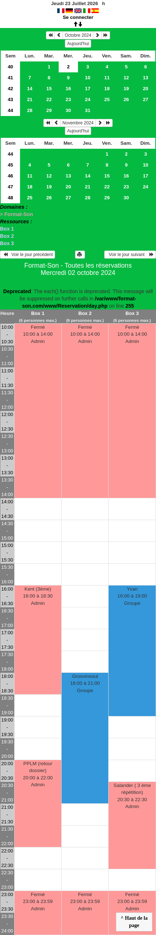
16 (68, 88)
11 (107, 77)
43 (10, 99)
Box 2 (7, 236)
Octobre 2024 (78, 35)
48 (10, 197)
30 (68, 110)
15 (49, 88)
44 (10, 110)
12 (126, 77)
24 (87, 99)
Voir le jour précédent (27, 254)
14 (29, 88)
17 (87, 88)
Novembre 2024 (77, 122)
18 (107, 88)
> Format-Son (16, 214)
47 (10, 186)
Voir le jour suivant (130, 254)
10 (87, 77)
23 (68, 99)
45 (10, 165)
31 (87, 110)
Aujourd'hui (78, 43)
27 (145, 99)
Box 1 (7, 229)
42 (10, 88)
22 (49, 99)
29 (49, 110)
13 (145, 77)
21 (29, 99)
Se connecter (78, 17)
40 (10, 66)
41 (10, 77)
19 (126, 88)
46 (10, 176)
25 (107, 99)
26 (126, 99)
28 (29, 110)
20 (145, 88)
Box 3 (7, 243)
